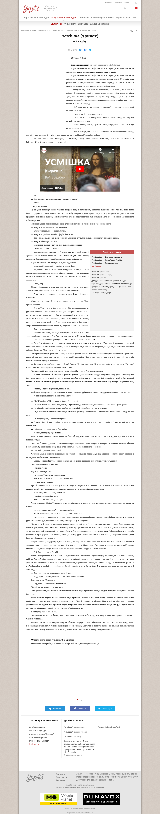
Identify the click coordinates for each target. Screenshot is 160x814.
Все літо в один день (38, 731)
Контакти (108, 2)
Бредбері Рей (58, 30)
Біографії (83, 23)
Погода (135, 2)
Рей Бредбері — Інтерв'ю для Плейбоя (107, 260)
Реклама (118, 2)
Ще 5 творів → (97, 266)
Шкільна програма (99, 23)
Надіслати (54, 708)
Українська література (36, 17)
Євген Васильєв (88, 785)
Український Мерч (126, 17)
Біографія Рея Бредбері (101, 293)
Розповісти (80, 708)
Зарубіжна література (63, 18)
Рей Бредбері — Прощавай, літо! (105, 263)
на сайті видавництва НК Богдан (105, 65)
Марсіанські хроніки (38, 737)
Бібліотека (56, 23)
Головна (60, 774)
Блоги (126, 2)
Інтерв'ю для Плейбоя (39, 741)
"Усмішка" (100, 272)
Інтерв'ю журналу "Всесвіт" (41, 734)
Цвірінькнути (105, 708)
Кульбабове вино (37, 727)
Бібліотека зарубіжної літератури (33, 30)
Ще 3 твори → (35, 744)
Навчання (83, 17)
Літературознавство (102, 17)
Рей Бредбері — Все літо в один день (107, 257)
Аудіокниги (70, 23)
